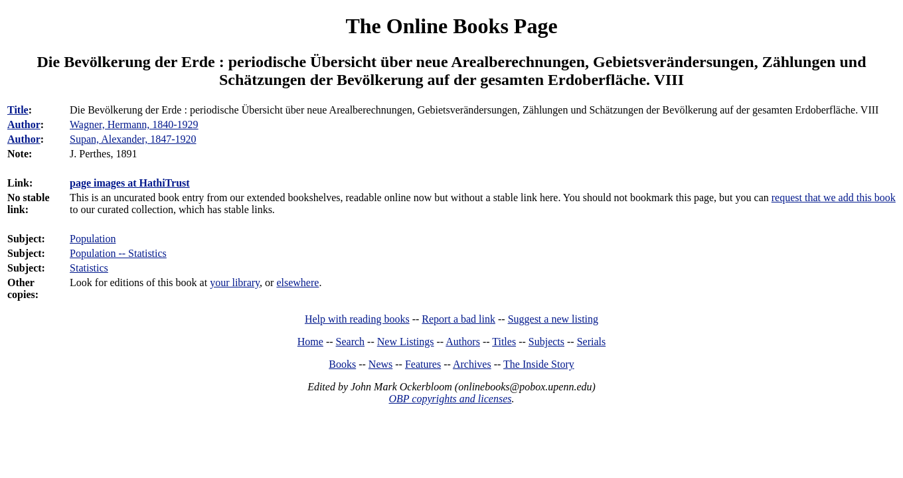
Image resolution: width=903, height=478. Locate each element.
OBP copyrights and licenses (449, 398)
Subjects (546, 341)
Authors (463, 341)
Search (350, 341)
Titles (504, 341)
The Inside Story (538, 364)
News (380, 364)
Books (342, 364)
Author (24, 124)
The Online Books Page (451, 26)
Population (93, 238)
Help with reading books (357, 319)
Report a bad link (458, 319)
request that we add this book (834, 197)
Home (310, 341)
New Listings (405, 341)
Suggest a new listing (553, 319)
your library (235, 282)
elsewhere (297, 282)
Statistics (89, 268)
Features (423, 364)
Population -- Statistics (118, 253)
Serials (591, 341)
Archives (472, 364)
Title (18, 110)
